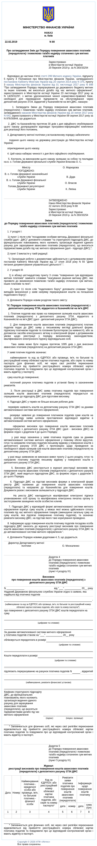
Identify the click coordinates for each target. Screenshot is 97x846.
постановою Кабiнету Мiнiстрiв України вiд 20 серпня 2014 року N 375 (44, 81)
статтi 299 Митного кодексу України (61, 76)
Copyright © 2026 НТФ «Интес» (33, 841)
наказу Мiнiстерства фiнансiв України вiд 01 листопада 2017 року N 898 (49, 84)
